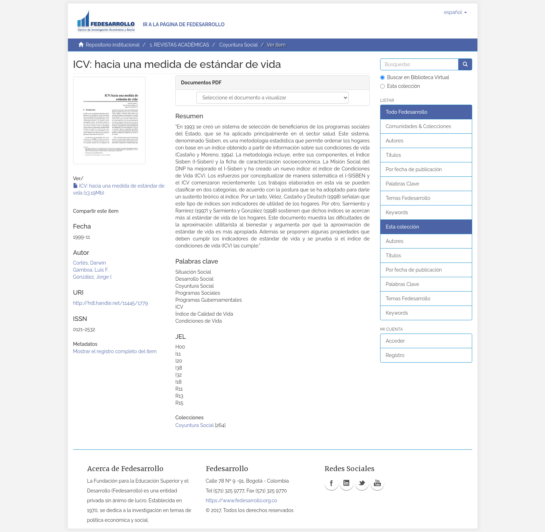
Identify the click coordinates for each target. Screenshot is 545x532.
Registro (395, 355)
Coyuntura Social (238, 45)
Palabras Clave (402, 184)
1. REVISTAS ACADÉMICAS (179, 45)
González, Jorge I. (92, 277)
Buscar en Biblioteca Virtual (414, 77)
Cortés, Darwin (89, 263)
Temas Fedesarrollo (408, 198)
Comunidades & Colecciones (418, 126)
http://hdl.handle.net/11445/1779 (110, 303)
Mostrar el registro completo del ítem (115, 351)
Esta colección (400, 86)
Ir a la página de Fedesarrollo (184, 24)
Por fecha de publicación (414, 169)
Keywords (397, 212)
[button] (455, 12)
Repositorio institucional (113, 45)
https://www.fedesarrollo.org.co (241, 500)
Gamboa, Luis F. (91, 270)
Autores (394, 141)
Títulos (393, 155)
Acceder (395, 341)
